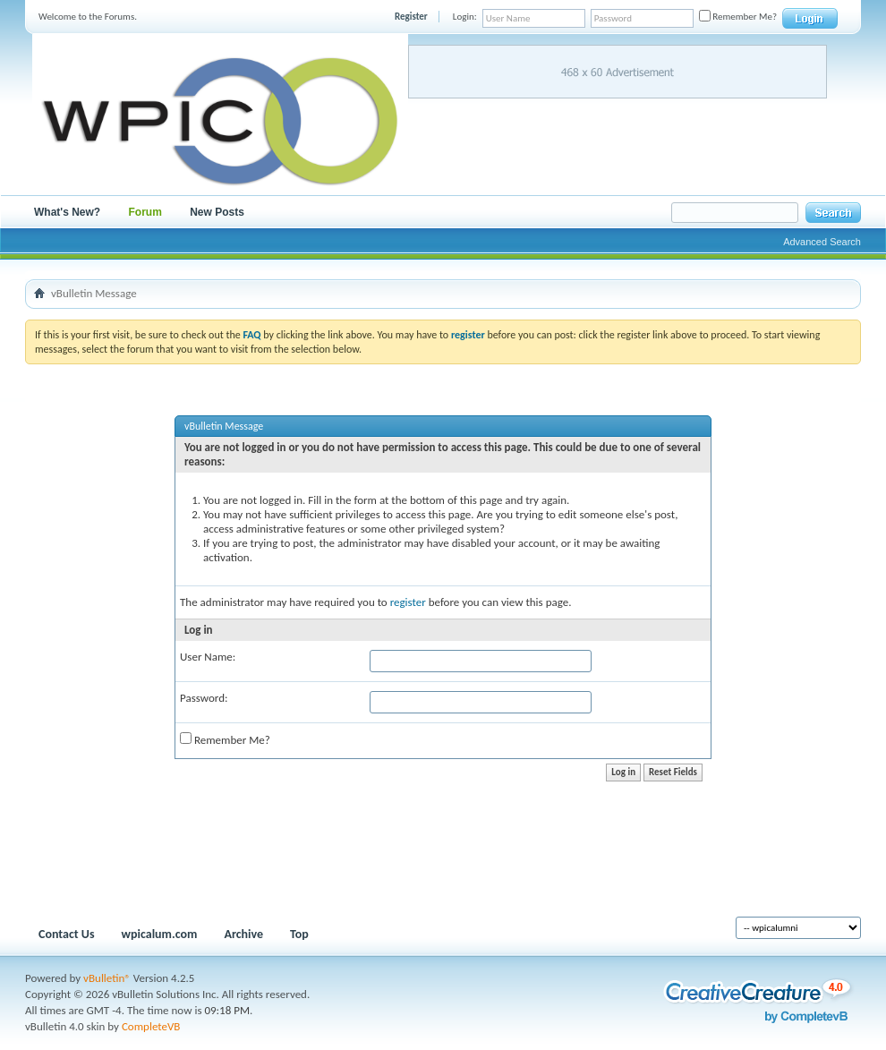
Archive (243, 934)
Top (299, 934)
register (408, 602)
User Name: (207, 656)
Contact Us (66, 934)
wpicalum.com (160, 934)
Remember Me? (738, 16)
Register (411, 16)
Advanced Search (822, 241)
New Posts (217, 212)
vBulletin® (107, 978)
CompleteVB (151, 1026)
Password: (203, 697)
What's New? (67, 212)
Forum (145, 212)
